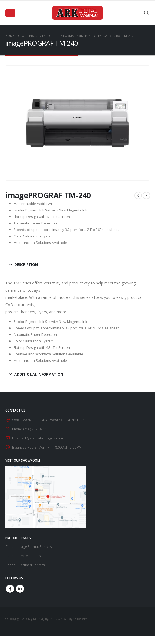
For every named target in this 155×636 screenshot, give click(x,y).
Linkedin (20, 589)
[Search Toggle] (147, 13)
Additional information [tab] (38, 374)
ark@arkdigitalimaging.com (42, 438)
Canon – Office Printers (23, 556)
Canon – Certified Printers (25, 565)
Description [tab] (26, 264)
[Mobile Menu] (10, 13)
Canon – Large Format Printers (28, 546)
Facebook (10, 589)
